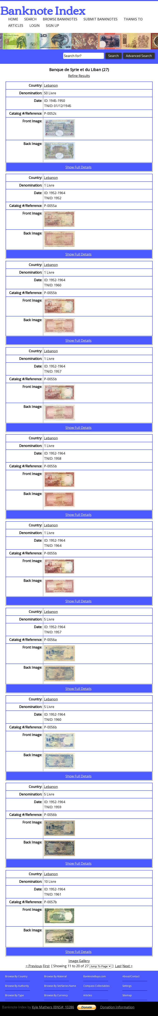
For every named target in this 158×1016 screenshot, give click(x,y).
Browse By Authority (17, 986)
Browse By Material (55, 976)
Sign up (52, 25)
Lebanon (51, 85)
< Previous (34, 966)
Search (30, 19)
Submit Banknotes (100, 19)
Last (118, 966)
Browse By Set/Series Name (60, 986)
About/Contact (130, 976)
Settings (126, 986)
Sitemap (127, 995)
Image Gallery (79, 961)
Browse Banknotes (60, 19)
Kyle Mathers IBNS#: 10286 (53, 1007)
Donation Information (117, 1007)
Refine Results (79, 75)
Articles (15, 25)
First (46, 966)
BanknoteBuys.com (94, 976)
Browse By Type (14, 995)
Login (34, 25)
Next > (127, 966)
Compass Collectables (96, 986)
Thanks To (133, 19)
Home (13, 19)
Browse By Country (16, 976)
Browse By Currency (56, 995)
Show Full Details (78, 167)
